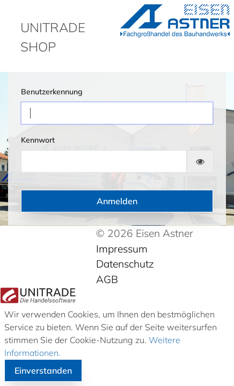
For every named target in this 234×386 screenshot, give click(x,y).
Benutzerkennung (52, 91)
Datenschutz (125, 263)
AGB (107, 279)
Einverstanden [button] (43, 370)
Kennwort (38, 140)
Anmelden (117, 201)
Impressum (122, 248)
